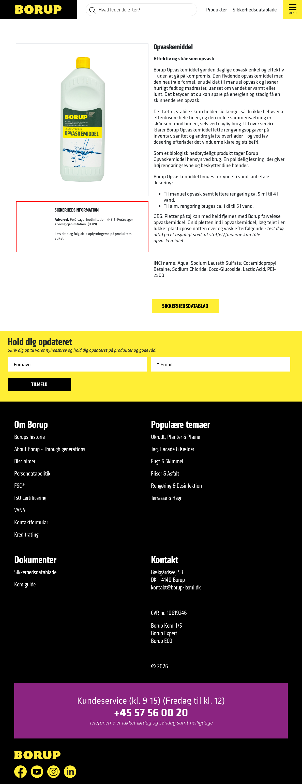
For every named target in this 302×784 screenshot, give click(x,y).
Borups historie (29, 437)
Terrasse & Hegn (167, 498)
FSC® (19, 486)
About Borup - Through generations (49, 449)
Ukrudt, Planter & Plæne (175, 437)
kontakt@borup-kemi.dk (176, 587)
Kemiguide (25, 584)
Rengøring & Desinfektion (176, 486)
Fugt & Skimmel (167, 461)
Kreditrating (26, 534)
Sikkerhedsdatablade (255, 9)
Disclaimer (24, 461)
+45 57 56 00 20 (151, 712)
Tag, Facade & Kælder (172, 449)
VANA (19, 510)
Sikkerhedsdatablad (185, 306)
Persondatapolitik (32, 473)
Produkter (216, 10)
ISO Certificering (30, 498)
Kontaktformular (31, 522)
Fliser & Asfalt (165, 473)
